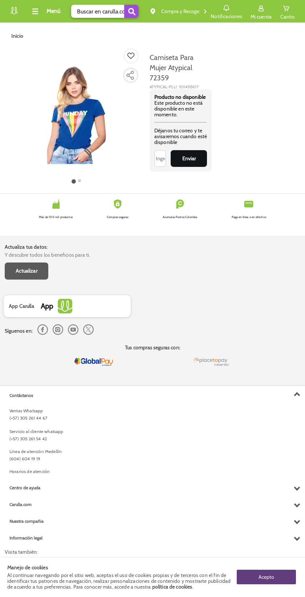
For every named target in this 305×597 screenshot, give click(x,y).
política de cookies (172, 587)
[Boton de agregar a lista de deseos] (131, 56)
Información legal (25, 538)
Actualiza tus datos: (26, 247)
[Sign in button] (261, 11)
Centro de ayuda (24, 487)
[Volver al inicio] (14, 13)
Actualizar (26, 271)
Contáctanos (21, 395)
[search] (105, 11)
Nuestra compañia (26, 521)
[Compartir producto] (130, 75)
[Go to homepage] (17, 36)
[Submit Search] (131, 11)
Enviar (189, 158)
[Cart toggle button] (288, 11)
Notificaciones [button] (226, 11)
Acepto (266, 577)
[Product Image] (76, 113)
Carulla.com (20, 504)
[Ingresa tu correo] (160, 158)
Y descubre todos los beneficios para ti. (47, 255)
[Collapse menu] (45, 11)
